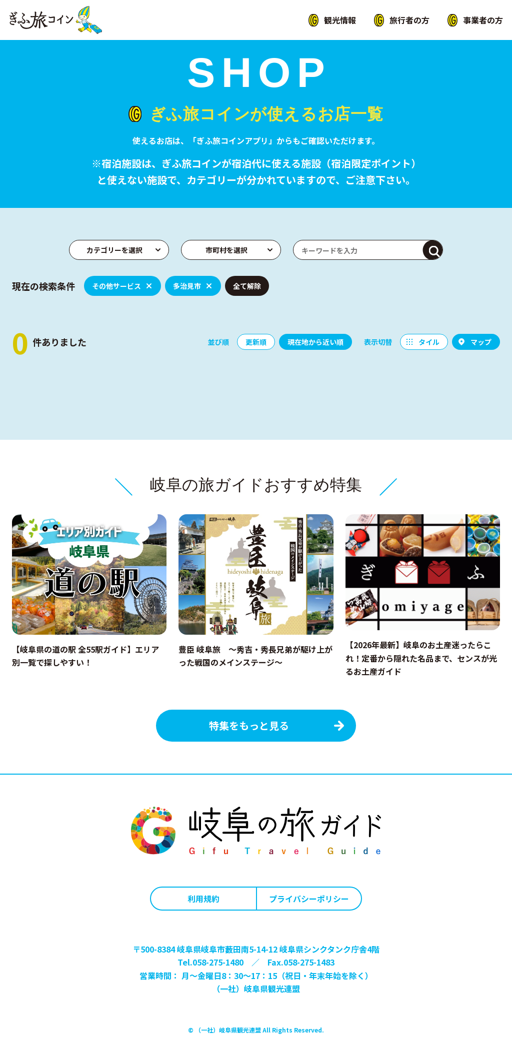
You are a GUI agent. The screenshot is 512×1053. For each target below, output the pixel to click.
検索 (433, 250)
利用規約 (204, 899)
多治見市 (187, 286)
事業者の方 (483, 20)
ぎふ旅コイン (55, 20)
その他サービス (116, 286)
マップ (481, 342)
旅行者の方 (410, 20)
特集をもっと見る (249, 725)
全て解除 (247, 286)
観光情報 (340, 20)
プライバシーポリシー (309, 899)
